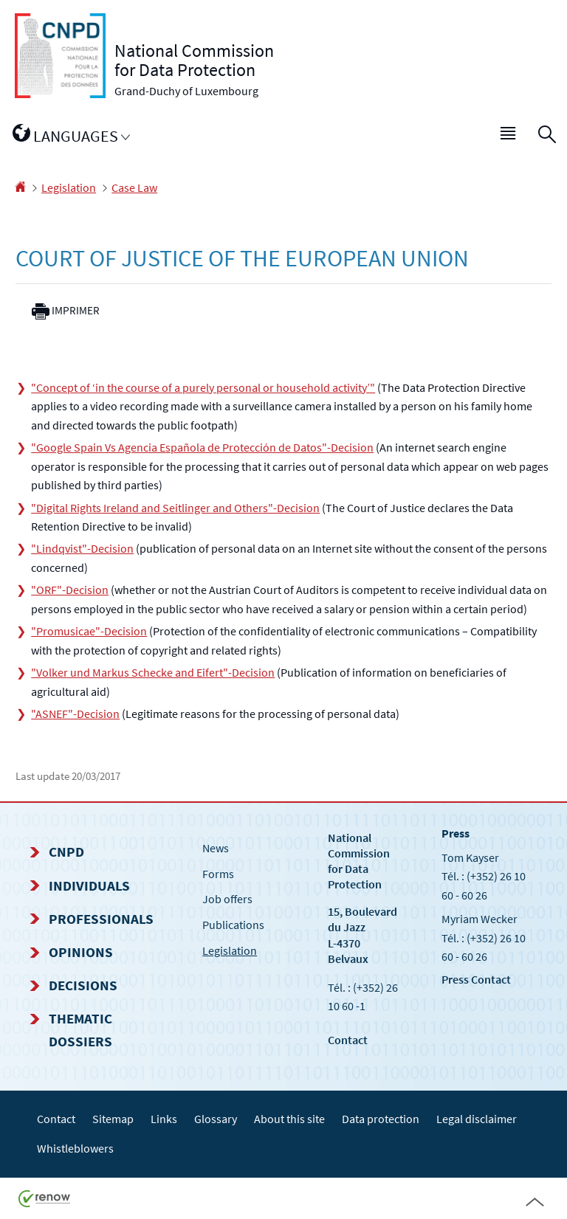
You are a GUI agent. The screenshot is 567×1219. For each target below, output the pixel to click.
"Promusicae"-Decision (89, 631)
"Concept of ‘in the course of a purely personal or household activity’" (203, 387)
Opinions (81, 952)
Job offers (227, 898)
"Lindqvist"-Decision (82, 548)
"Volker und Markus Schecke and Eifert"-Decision (153, 672)
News (215, 847)
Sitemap (113, 1118)
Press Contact (476, 979)
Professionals (101, 919)
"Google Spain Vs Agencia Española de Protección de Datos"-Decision (202, 447)
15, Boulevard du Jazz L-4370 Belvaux (362, 934)
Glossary (215, 1118)
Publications (233, 924)
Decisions (83, 985)
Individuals (89, 885)
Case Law (134, 187)
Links (164, 1118)
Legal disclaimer (476, 1118)
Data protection (380, 1118)
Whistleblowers (75, 1148)
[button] (509, 136)
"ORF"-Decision (70, 589)
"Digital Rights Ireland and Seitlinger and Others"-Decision (175, 507)
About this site (289, 1118)
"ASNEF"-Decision (75, 713)
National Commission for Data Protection (359, 860)
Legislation (68, 187)
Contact (348, 1039)
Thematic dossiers (80, 1029)
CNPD (66, 851)
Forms (218, 873)
